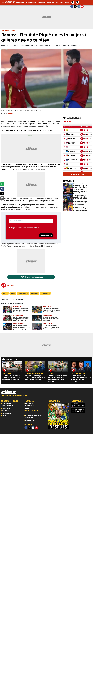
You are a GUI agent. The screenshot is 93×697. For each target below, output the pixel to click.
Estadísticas (74, 118)
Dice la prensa (7, 373)
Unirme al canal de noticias (33, 277)
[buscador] (72, 2)
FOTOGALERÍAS (12, 359)
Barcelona (34, 293)
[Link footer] (8, 392)
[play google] (81, 405)
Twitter (5, 293)
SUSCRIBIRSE (46, 235)
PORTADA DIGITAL (54, 401)
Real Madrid (46, 293)
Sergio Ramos (23, 293)
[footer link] (46, 396)
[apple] (81, 410)
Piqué (13, 293)
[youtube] (36, 428)
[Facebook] (25, 428)
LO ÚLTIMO (68, 181)
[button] (2, 184)
